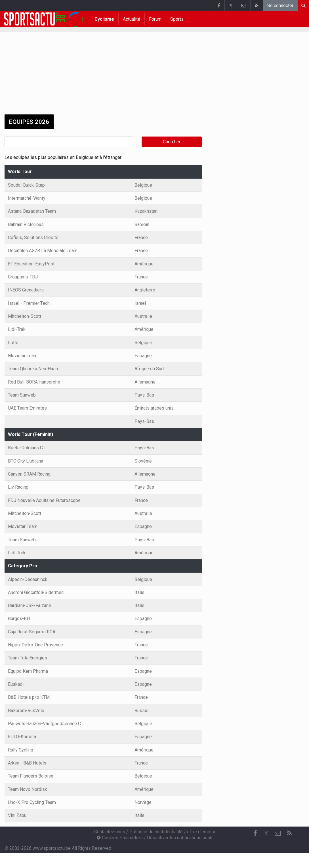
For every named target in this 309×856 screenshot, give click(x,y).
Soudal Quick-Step (26, 185)
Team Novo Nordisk (27, 789)
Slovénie (143, 461)
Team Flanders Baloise (30, 776)
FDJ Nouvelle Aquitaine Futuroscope (44, 500)
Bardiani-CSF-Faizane (29, 605)
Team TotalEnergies (27, 658)
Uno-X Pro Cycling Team (32, 802)
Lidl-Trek (17, 329)
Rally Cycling (20, 750)
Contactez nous (109, 831)
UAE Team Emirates (27, 408)
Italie (139, 592)
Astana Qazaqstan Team (32, 211)
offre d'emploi (201, 831)
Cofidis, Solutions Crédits (33, 237)
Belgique (143, 185)
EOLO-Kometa (22, 736)
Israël (140, 303)
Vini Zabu (17, 815)
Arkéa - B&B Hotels (27, 763)
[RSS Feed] (289, 833)
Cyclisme (104, 19)
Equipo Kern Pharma (28, 671)
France (141, 237)
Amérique (144, 264)
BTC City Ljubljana (25, 461)
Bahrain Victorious (26, 224)
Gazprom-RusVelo (26, 710)
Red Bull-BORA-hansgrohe (34, 382)
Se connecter (280, 5)
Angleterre (144, 290)
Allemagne (144, 382)
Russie (141, 710)
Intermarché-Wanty (26, 198)
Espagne (143, 355)
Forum (155, 19)
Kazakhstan (145, 211)
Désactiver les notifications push (179, 837)
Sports (177, 19)
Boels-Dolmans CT (26, 447)
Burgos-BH (19, 618)
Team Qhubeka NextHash (33, 368)
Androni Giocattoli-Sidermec (36, 592)
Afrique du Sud (149, 368)
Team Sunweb (22, 395)
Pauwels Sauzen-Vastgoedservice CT (45, 723)
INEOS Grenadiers (26, 290)
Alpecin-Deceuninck (27, 579)
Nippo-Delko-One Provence (35, 645)
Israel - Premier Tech (29, 303)
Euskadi (16, 684)
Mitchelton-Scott (24, 316)
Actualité (131, 19)
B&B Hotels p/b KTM (29, 697)
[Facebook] (255, 833)
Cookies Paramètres (120, 837)
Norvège (143, 802)
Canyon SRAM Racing (29, 474)
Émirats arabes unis (154, 408)
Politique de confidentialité (156, 831)
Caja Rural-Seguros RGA (31, 631)
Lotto (13, 342)
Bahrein (141, 224)
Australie (143, 316)
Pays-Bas (144, 395)
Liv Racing (18, 487)
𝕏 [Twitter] (266, 833)
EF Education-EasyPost (31, 264)
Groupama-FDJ (23, 277)
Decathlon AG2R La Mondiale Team (42, 250)
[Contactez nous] (277, 833)
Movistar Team (22, 355)
